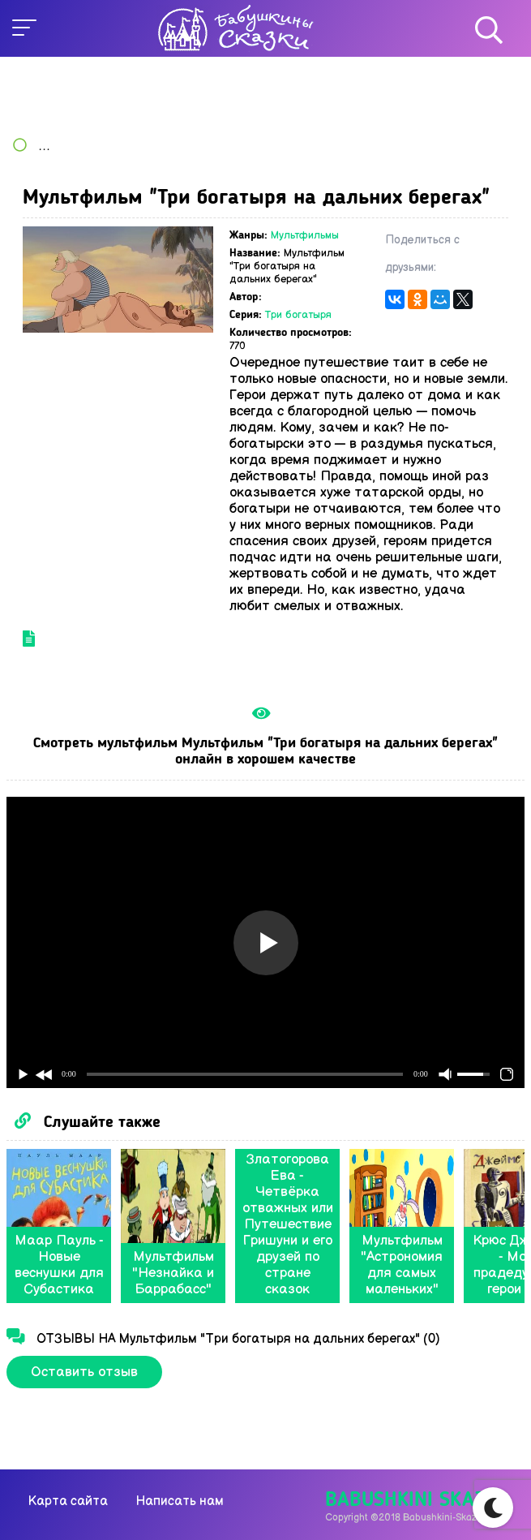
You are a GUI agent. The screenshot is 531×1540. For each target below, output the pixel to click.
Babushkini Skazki (414, 1501)
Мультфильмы (305, 235)
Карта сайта (68, 1501)
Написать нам (179, 1501)
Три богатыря (298, 314)
